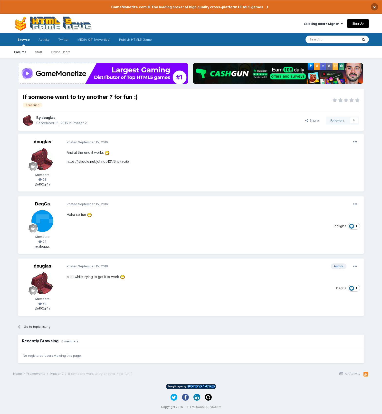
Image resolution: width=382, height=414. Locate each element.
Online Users (60, 52)
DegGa (42, 203)
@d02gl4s (42, 184)
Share (312, 120)
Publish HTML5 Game (135, 39)
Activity (43, 39)
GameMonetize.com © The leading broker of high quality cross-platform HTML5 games (187, 7)
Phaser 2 (80, 123)
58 (42, 179)
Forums (20, 52)
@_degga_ (42, 246)
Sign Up (358, 23)
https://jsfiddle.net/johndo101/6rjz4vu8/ (98, 161)
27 (42, 241)
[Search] (332, 39)
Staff (38, 52)
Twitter (63, 39)
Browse (24, 42)
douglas (48, 118)
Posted (87, 142)
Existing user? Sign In (323, 24)
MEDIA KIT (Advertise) (93, 39)
